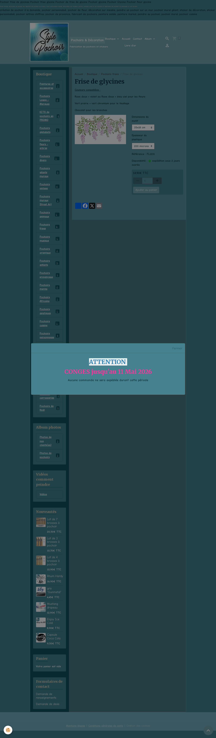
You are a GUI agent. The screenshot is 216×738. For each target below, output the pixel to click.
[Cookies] (8, 730)
